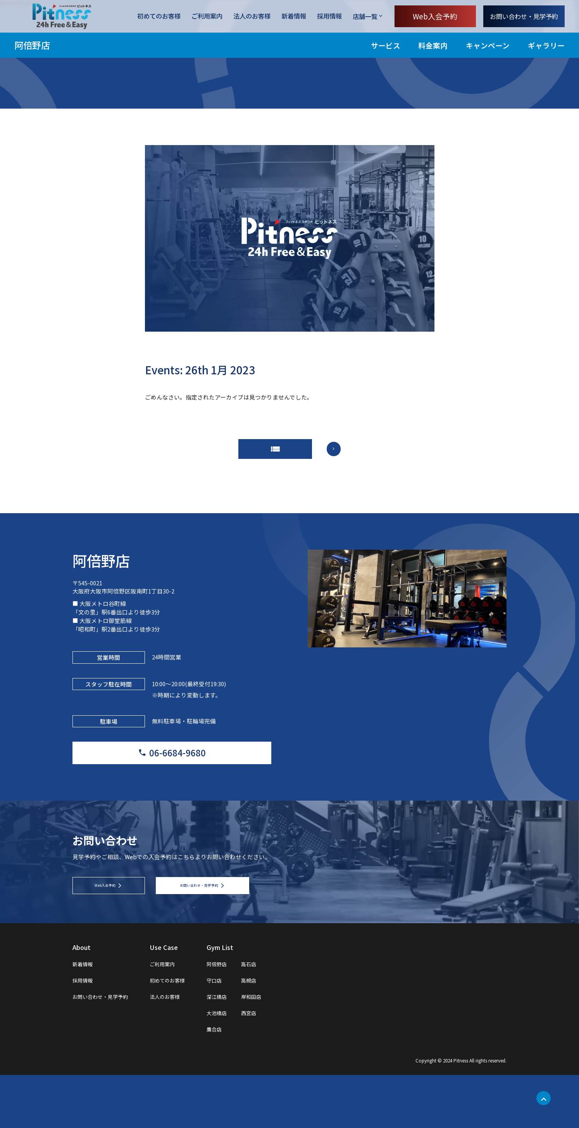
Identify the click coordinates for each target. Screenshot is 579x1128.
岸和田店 (279, 1049)
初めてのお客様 (159, 16)
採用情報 (329, 16)
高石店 (276, 1016)
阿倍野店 (32, 45)
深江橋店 (239, 1049)
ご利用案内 (206, 16)
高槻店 (276, 1033)
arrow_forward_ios (344, 454)
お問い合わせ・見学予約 (524, 16)
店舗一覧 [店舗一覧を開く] (365, 16)
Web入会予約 (435, 16)
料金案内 (433, 45)
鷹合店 (236, 1081)
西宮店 (276, 1065)
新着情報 (293, 16)
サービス (385, 45)
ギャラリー (546, 45)
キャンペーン (488, 45)
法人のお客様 (252, 16)
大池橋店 (239, 1065)
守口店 (236, 1033)
